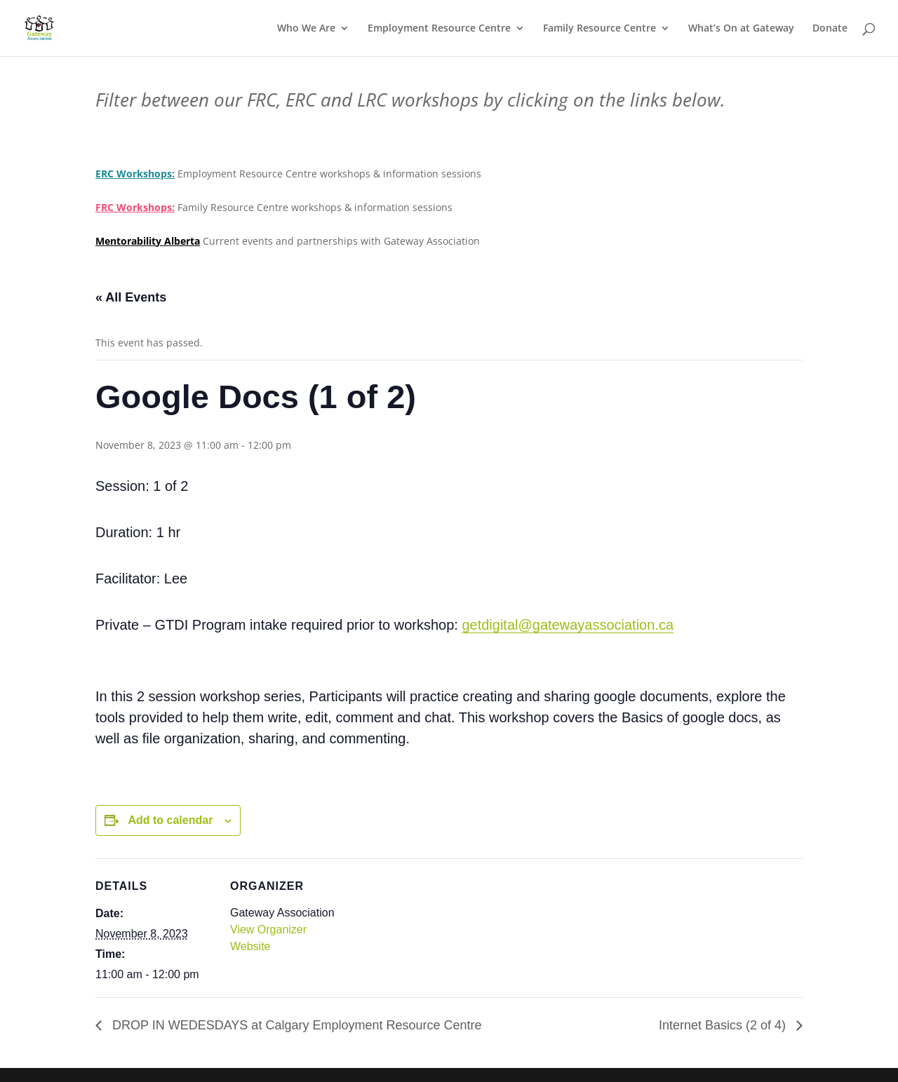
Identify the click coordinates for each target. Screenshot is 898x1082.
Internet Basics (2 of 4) (724, 1025)
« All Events (130, 297)
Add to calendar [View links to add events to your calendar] (170, 820)
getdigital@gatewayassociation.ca (568, 625)
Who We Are (306, 28)
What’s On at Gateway (741, 28)
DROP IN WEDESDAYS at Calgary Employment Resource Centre (295, 1025)
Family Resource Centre (599, 28)
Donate (829, 28)
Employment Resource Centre (439, 28)
